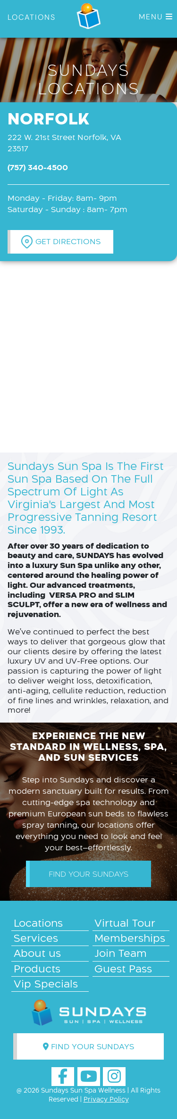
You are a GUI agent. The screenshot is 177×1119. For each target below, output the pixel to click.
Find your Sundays (88, 874)
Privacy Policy (106, 1099)
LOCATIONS (32, 17)
